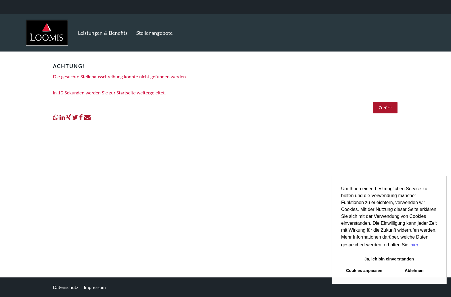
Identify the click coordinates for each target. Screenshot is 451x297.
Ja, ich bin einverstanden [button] (389, 259)
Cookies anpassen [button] (364, 270)
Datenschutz (65, 287)
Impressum (95, 287)
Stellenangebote (154, 33)
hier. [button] (415, 244)
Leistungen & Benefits (103, 33)
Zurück (385, 107)
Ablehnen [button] (414, 270)
